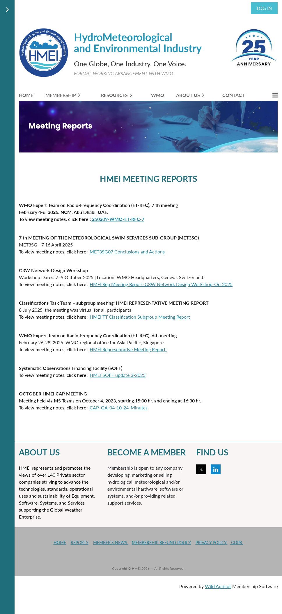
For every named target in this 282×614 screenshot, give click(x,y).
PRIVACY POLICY (212, 542)
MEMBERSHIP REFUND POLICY (161, 542)
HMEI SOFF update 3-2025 (118, 375)
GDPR (236, 542)
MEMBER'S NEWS (110, 542)
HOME (60, 542)
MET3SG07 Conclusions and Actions (127, 251)
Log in (264, 8)
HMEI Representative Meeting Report (128, 349)
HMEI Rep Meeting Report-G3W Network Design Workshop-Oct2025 (161, 284)
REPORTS (79, 542)
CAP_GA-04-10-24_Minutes (119, 407)
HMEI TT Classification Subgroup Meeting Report (140, 317)
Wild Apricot (218, 586)
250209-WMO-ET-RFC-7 (117, 219)
